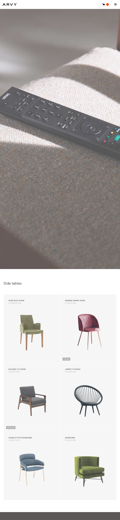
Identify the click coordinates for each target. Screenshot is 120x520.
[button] (115, 4)
